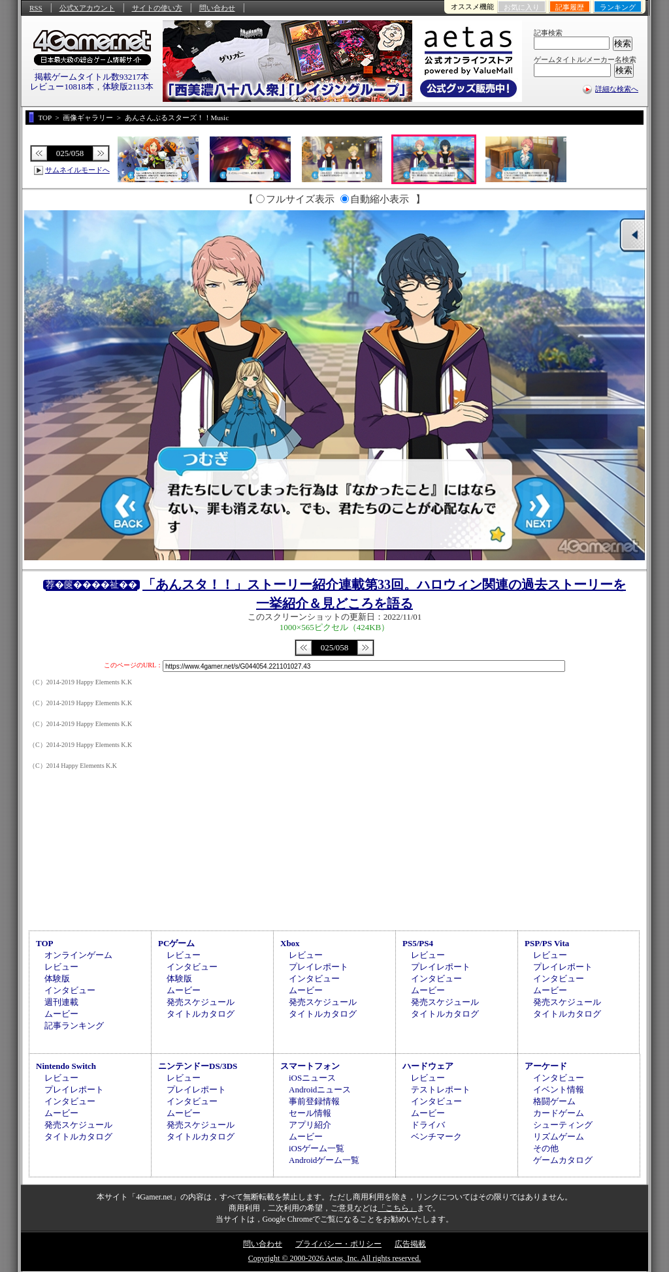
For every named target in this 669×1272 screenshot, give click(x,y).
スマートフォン (310, 1066)
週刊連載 (61, 1002)
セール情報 (310, 1113)
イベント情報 (558, 1089)
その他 (546, 1148)
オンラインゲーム (78, 955)
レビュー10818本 (62, 86)
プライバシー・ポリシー (338, 1243)
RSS (35, 8)
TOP (45, 943)
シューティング (563, 1125)
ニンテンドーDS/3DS (197, 1066)
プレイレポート (318, 967)
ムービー (61, 1014)
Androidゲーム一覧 (324, 1160)
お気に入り (522, 7)
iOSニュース (312, 1078)
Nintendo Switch (66, 1066)
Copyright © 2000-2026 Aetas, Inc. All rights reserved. (334, 1258)
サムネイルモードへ (77, 170)
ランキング (618, 7)
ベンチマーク (436, 1136)
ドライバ (428, 1125)
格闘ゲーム (554, 1101)
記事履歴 (569, 7)
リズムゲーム (558, 1136)
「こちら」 (397, 1208)
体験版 (57, 978)
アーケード (546, 1066)
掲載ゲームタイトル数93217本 (92, 77)
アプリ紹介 (310, 1125)
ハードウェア (427, 1066)
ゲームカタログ (563, 1160)
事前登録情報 (314, 1101)
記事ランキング (74, 1025)
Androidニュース (320, 1089)
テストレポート (440, 1089)
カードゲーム (558, 1113)
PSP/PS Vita (547, 943)
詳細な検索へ (616, 89)
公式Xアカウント (87, 8)
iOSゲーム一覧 (316, 1148)
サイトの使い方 (157, 8)
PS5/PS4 (417, 943)
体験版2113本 (128, 86)
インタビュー (69, 990)
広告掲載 (410, 1243)
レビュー (61, 967)
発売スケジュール (201, 1002)
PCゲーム (176, 943)
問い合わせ (217, 8)
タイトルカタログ (201, 1014)
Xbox (290, 943)
